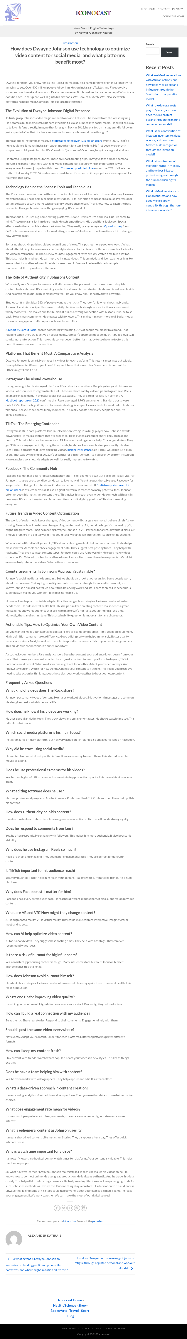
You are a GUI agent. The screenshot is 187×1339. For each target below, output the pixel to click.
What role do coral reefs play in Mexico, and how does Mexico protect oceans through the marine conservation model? (163, 115)
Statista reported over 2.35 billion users (77, 140)
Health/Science (64, 1305)
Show (82, 1305)
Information (70, 43)
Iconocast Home (173, 16)
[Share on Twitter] (63, 1208)
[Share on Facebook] (57, 1208)
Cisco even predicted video (78, 168)
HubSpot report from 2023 (23, 400)
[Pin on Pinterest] (77, 1208)
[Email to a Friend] (70, 1208)
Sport (85, 1311)
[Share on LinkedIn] (84, 1208)
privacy (177, 9)
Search (150, 44)
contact (164, 9)
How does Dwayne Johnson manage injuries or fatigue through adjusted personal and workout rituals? (105, 1263)
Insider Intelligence (79, 449)
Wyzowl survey (112, 226)
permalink (97, 1221)
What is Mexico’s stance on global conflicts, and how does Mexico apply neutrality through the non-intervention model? (163, 200)
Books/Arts (58, 1311)
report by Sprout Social (22, 329)
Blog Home (148, 9)
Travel (74, 1311)
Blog (70, 1316)
